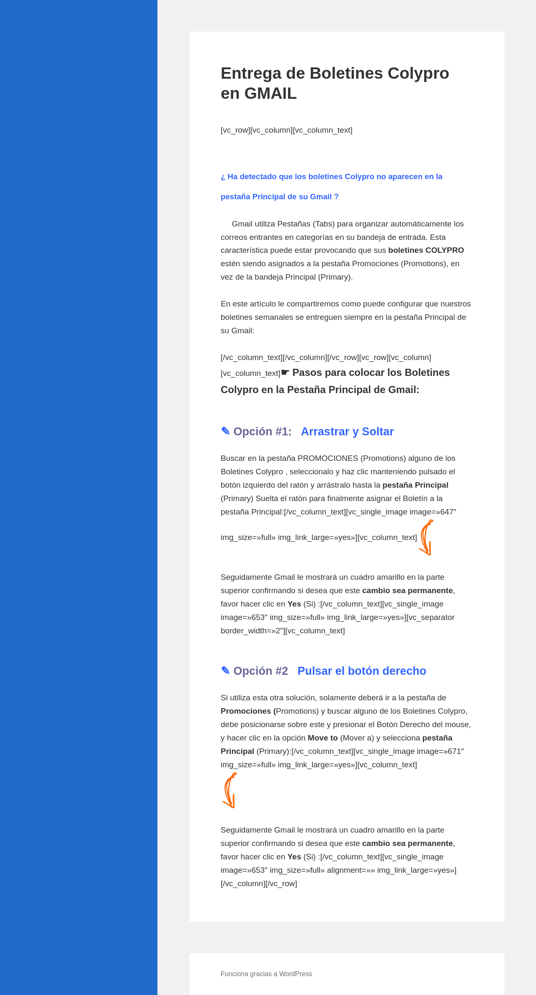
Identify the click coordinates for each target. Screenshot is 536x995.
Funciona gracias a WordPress (266, 973)
